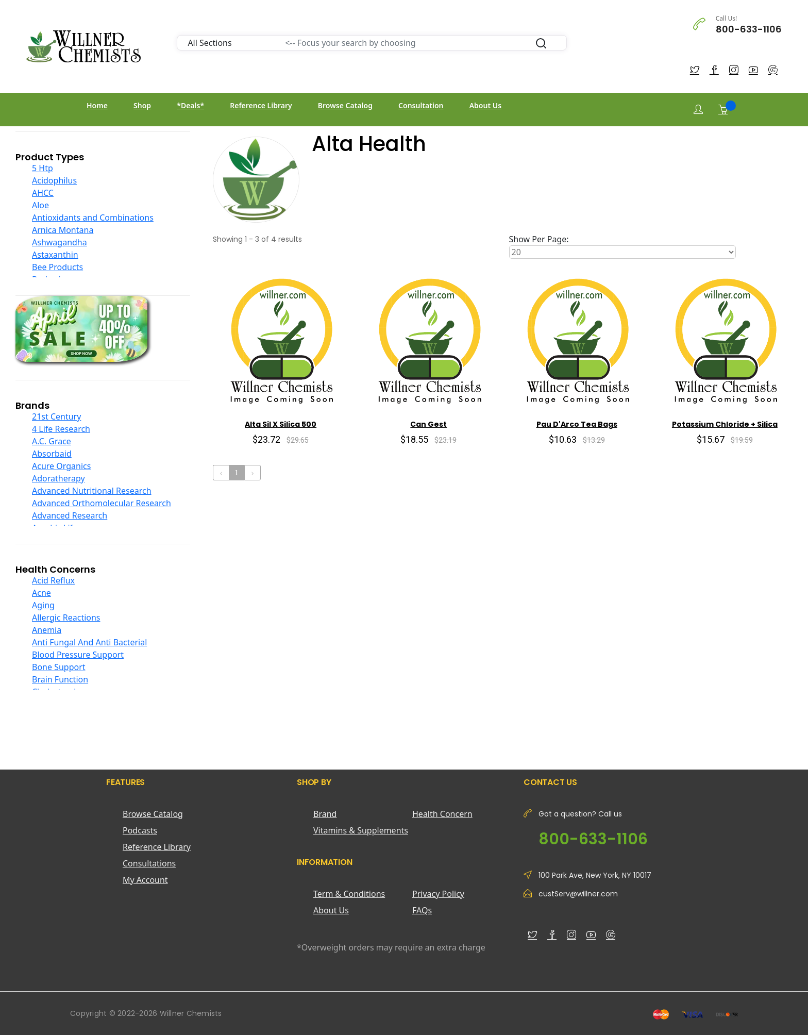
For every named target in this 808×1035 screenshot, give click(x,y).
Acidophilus (54, 180)
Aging (43, 605)
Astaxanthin (55, 254)
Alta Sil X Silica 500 (280, 424)
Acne (41, 592)
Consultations (149, 863)
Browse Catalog (345, 105)
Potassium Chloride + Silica (725, 424)
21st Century (56, 416)
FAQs (422, 910)
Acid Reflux (53, 580)
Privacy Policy (438, 893)
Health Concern (442, 814)
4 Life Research (61, 429)
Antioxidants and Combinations (93, 217)
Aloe (40, 205)
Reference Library (261, 105)
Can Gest (428, 424)
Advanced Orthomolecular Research (101, 503)
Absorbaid (52, 453)
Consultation (420, 105)
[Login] (698, 109)
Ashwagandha (59, 242)
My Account (145, 880)
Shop (142, 105)
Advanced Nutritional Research (92, 490)
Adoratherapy (58, 478)
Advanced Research (69, 515)
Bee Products (57, 267)
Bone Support (59, 667)
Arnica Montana (62, 230)
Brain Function (60, 679)
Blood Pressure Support (78, 654)
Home (97, 105)
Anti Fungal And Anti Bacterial (89, 642)
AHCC (43, 192)
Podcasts (140, 830)
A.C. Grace (51, 441)
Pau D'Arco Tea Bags (576, 424)
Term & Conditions (349, 893)
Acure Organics (61, 466)
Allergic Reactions (66, 617)
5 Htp (42, 168)
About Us (485, 105)
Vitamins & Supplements (360, 830)
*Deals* (190, 105)
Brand (324, 814)
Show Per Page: (539, 239)
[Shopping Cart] (723, 109)
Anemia (46, 630)
